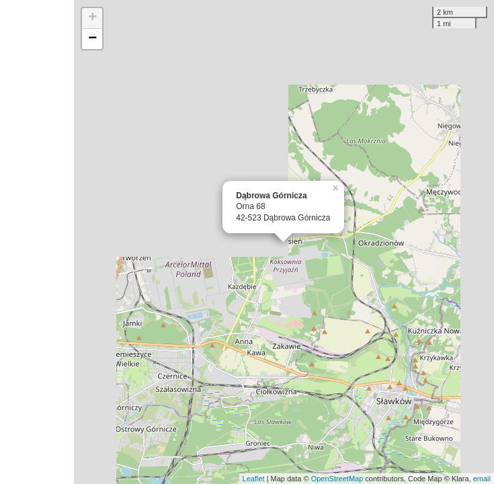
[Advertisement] (37, 242)
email (482, 479)
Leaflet (254, 479)
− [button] (92, 39)
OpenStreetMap (337, 479)
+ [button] (92, 18)
